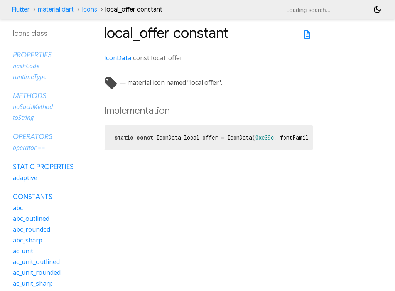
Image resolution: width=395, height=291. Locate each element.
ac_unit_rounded (37, 272)
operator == (29, 147)
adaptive (25, 177)
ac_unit (23, 251)
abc (18, 208)
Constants (32, 197)
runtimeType (29, 76)
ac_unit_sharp (33, 283)
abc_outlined (31, 218)
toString (23, 117)
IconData (118, 57)
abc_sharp (27, 240)
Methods (29, 96)
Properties (32, 55)
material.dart (56, 9)
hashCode (26, 66)
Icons (89, 9)
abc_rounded (31, 229)
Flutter (21, 9)
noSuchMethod (33, 107)
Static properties (43, 167)
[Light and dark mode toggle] (377, 9)
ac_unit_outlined (36, 261)
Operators (32, 137)
